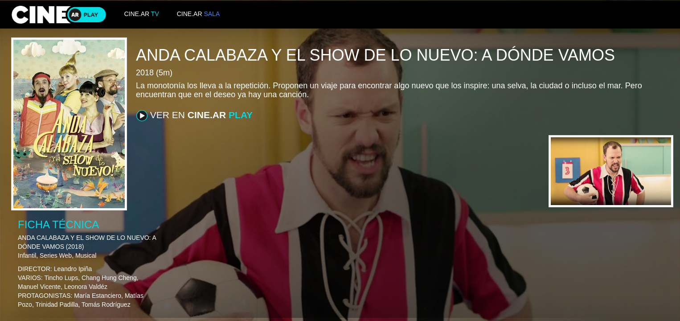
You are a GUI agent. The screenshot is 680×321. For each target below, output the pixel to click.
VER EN (194, 115)
